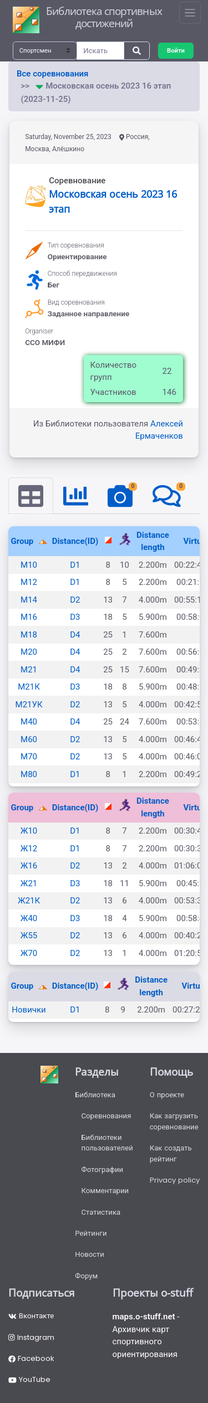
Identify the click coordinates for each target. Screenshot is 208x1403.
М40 (29, 722)
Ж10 (29, 831)
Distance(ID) (75, 541)
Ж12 (29, 849)
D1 (75, 565)
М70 (29, 757)
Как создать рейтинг (171, 1153)
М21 (29, 670)
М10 (29, 565)
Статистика (101, 1212)
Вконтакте (31, 1316)
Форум (86, 1276)
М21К (29, 687)
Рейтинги (90, 1233)
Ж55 (29, 936)
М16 (29, 617)
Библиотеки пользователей (107, 1143)
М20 (29, 652)
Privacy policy (175, 1180)
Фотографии (103, 1169)
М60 (29, 739)
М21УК (29, 705)
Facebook (31, 1358)
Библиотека (95, 1094)
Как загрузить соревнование (174, 1121)
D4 (75, 635)
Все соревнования (52, 74)
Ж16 (29, 866)
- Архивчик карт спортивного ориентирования (146, 1335)
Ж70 (29, 953)
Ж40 (29, 918)
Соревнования (106, 1116)
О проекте (167, 1094)
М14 (29, 600)
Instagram (31, 1337)
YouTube (29, 1379)
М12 (29, 582)
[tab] (30, 495)
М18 (29, 635)
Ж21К (29, 901)
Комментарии (105, 1190)
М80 (29, 774)
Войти (176, 50)
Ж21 (29, 883)
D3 (75, 617)
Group (23, 541)
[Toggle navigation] (190, 13)
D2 (75, 600)
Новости (89, 1254)
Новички (28, 1010)
